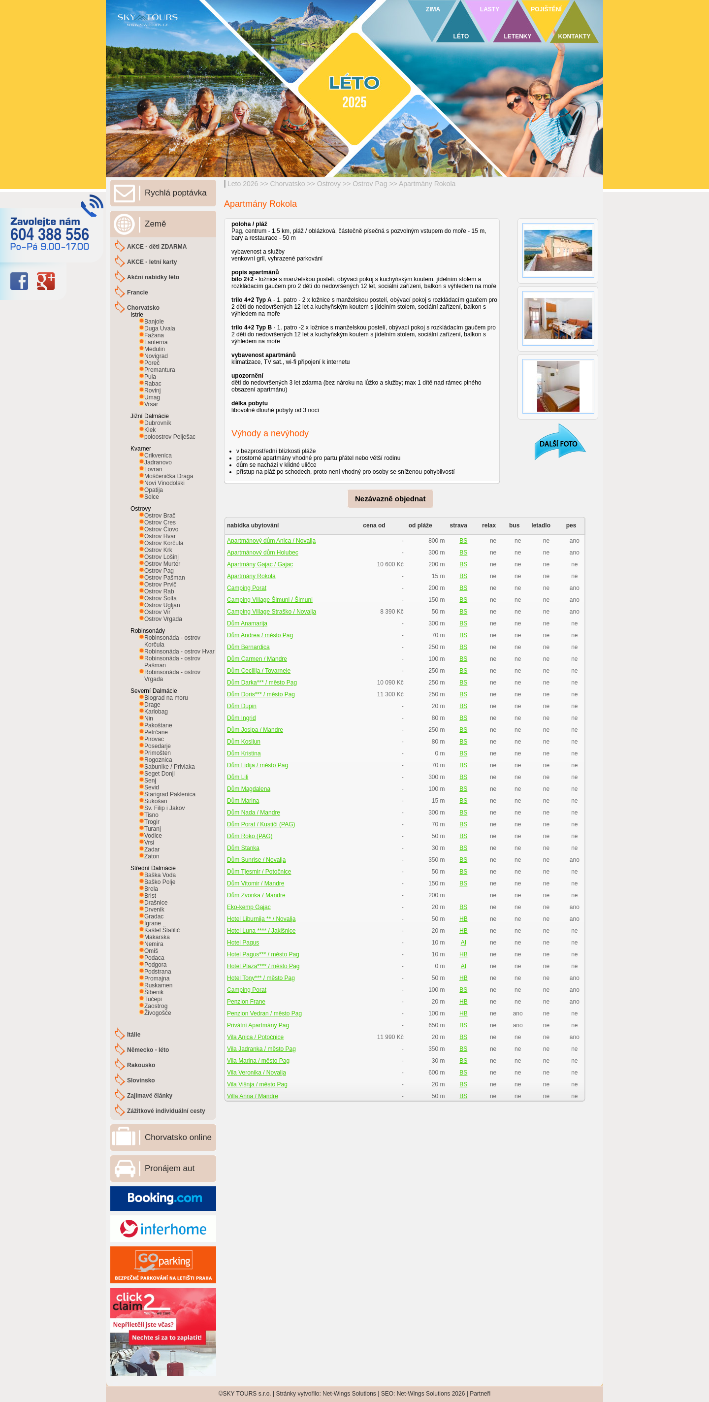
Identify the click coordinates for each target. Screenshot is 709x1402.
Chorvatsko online (178, 1137)
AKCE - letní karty (152, 262)
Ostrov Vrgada (163, 619)
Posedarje (157, 746)
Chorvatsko (287, 184)
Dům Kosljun (243, 741)
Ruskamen (158, 985)
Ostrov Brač (159, 515)
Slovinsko (141, 1080)
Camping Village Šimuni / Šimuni (270, 599)
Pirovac (154, 739)
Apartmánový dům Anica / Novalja (271, 540)
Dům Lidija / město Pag (257, 765)
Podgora (155, 964)
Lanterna (155, 342)
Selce (151, 496)
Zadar (152, 849)
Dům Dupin (242, 706)
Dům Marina (243, 800)
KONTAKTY (574, 36)
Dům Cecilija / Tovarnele (258, 670)
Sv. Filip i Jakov (164, 808)
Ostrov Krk (158, 550)
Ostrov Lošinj (161, 557)
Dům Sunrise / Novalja (256, 859)
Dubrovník (157, 423)
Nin (148, 718)
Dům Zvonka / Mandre (256, 895)
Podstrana (157, 971)
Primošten (157, 753)
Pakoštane (158, 725)
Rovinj (152, 390)
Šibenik (153, 992)
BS (463, 540)
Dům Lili (237, 777)
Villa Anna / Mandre (252, 1096)
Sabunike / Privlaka (169, 766)
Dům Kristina (244, 753)
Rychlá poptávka (176, 192)
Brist (150, 895)
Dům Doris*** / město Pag (261, 694)
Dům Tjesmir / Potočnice (259, 871)
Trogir (152, 821)
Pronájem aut (169, 1168)
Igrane (152, 923)
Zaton (152, 856)
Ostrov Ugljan (162, 605)
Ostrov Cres (160, 522)
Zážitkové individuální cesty (166, 1111)
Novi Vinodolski (164, 483)
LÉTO (461, 36)
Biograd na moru (166, 697)
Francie (137, 292)
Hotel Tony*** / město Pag (261, 978)
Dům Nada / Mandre (253, 812)
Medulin (154, 349)
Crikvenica (158, 455)
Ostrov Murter (162, 563)
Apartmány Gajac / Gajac (260, 564)
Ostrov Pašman (164, 577)
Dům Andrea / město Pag (260, 635)
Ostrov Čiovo (161, 529)
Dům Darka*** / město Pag (262, 682)
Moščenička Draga (168, 476)
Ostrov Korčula (163, 543)
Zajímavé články (149, 1095)
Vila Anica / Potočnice (255, 1037)
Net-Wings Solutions (349, 1393)
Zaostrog (155, 1006)
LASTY (489, 9)
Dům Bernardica (248, 647)
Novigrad (156, 356)
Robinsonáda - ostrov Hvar (179, 651)
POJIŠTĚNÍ (546, 9)
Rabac (152, 383)
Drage (152, 704)
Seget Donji (159, 773)
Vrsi (149, 842)
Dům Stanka (243, 848)
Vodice (153, 835)
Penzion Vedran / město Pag (264, 1013)
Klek (150, 429)
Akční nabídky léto (153, 277)
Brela (151, 888)
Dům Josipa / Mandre (255, 729)
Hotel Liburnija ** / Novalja (261, 918)
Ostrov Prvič (160, 584)
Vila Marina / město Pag (258, 1060)
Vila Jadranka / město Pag (261, 1048)
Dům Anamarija (247, 623)
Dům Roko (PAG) (249, 836)
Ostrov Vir (157, 612)
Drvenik (154, 909)
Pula (150, 376)
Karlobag (156, 711)
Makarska (157, 937)
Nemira (153, 944)
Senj (150, 780)
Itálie (133, 1034)
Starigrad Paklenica (169, 794)
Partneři (480, 1393)
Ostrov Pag (370, 184)
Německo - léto (148, 1049)
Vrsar (151, 404)
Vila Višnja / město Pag (257, 1084)
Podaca (154, 957)
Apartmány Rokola (427, 184)
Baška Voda (160, 875)
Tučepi (153, 999)
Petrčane (156, 732)
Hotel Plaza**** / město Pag (263, 966)
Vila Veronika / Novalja (256, 1072)
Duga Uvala (159, 328)
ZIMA (433, 9)
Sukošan (155, 801)
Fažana (154, 335)
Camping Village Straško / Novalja (271, 611)
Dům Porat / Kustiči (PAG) (261, 824)
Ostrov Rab (159, 591)
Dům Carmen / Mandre (257, 658)
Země (155, 223)
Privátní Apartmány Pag (258, 1025)
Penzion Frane (246, 1001)
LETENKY (517, 36)
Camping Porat (246, 588)
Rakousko (141, 1065)
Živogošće (157, 1013)
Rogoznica (158, 759)
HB (463, 918)
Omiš (151, 950)
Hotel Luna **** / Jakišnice (261, 930)
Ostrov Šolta (160, 598)
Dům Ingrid (241, 718)
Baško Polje (159, 882)
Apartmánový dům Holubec (262, 552)
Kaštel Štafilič (162, 930)
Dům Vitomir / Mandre (255, 883)
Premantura (159, 369)
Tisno (151, 815)
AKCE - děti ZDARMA (157, 246)
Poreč (152, 362)
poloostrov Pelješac (169, 436)
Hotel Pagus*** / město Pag (263, 954)
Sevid (151, 787)
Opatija (153, 490)
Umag (152, 397)
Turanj (152, 828)
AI (463, 942)
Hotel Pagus (243, 942)
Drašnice (155, 902)
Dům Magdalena (248, 788)
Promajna (156, 978)
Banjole (154, 321)
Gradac (153, 916)
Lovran (153, 469)
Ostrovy (329, 184)
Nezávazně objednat (390, 498)
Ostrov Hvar (160, 536)
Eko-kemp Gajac (249, 907)
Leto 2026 (242, 184)
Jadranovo (158, 462)
